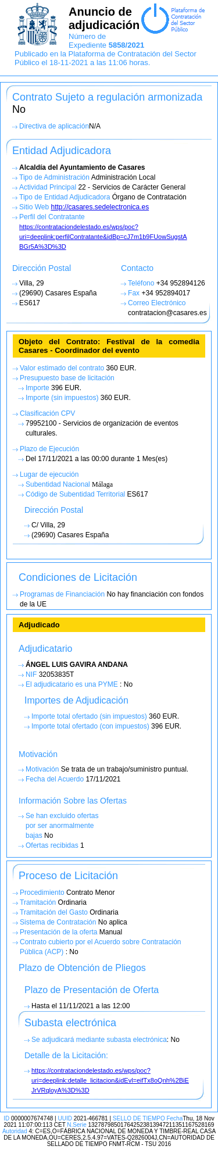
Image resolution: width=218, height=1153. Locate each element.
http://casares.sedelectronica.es (100, 207)
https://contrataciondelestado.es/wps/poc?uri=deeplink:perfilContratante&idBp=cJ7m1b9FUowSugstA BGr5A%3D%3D (103, 236)
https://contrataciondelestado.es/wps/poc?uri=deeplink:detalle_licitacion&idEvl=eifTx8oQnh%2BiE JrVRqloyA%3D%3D (110, 1080)
